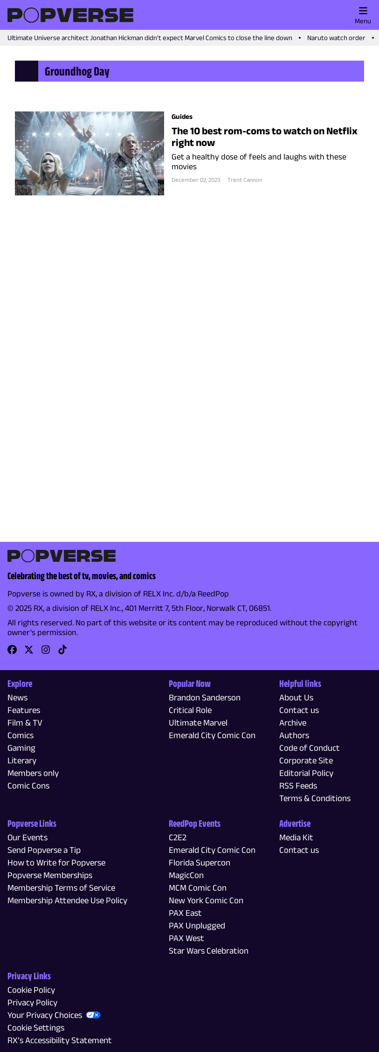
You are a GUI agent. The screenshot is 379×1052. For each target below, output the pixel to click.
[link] (12, 652)
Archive (292, 722)
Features (23, 710)
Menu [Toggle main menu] (363, 15)
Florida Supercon (199, 862)
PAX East (185, 912)
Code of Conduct (309, 747)
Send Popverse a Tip (44, 849)
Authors (294, 735)
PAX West (186, 938)
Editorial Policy (306, 772)
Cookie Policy (31, 989)
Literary (21, 760)
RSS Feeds (298, 785)
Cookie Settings (35, 1027)
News (17, 697)
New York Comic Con (206, 900)
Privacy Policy (32, 1002)
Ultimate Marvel (198, 722)
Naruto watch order (336, 38)
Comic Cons (28, 785)
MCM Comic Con (198, 887)
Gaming (21, 747)
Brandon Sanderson (205, 697)
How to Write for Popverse (56, 862)
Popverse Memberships (49, 875)
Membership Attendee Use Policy (67, 900)
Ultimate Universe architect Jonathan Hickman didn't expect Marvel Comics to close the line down (149, 38)
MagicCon (186, 875)
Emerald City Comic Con (212, 735)
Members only (33, 772)
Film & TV (24, 722)
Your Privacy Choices (44, 1014)
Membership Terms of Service (61, 887)
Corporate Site (306, 760)
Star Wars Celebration (208, 950)
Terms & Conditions (315, 798)
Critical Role (190, 710)
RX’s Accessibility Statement (59, 1040)
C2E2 (177, 837)
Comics (20, 735)
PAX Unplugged (197, 925)
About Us (296, 697)
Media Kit (296, 837)
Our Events (27, 837)
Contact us (299, 710)
